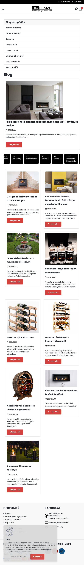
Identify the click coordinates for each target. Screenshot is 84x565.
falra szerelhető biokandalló (71, 158)
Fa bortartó (11, 44)
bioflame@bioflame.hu (58, 523)
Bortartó (10, 39)
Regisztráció (78, 2)
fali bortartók (57, 157)
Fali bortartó (12, 50)
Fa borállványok (31, 157)
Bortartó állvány (13, 27)
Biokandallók (12, 67)
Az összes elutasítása (17, 556)
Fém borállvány (13, 33)
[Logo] (42, 9)
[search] (76, 9)
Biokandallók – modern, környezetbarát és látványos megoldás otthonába (60, 200)
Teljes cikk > (14, 144)
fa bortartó (45, 157)
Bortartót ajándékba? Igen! (21, 337)
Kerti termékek (13, 61)
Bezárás (37, 556)
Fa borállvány (17, 157)
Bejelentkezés (65, 2)
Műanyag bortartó (15, 56)
